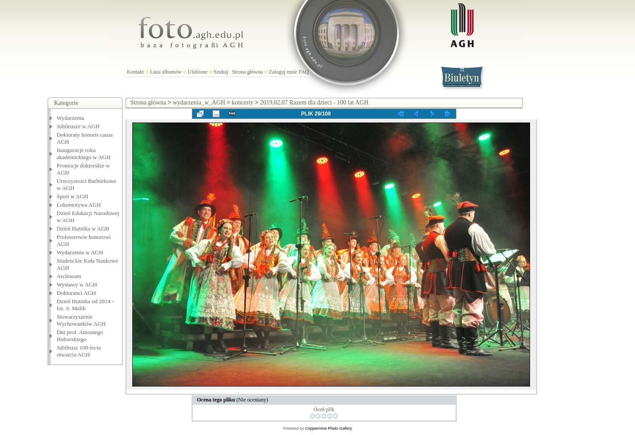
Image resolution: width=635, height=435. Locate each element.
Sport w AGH (73, 196)
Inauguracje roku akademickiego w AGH (84, 153)
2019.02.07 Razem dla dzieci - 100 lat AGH (314, 102)
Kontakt (135, 72)
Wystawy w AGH (77, 284)
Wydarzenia (70, 118)
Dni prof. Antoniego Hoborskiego (80, 335)
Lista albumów (166, 72)
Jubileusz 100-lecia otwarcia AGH (79, 351)
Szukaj (221, 72)
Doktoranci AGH (76, 293)
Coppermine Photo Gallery (328, 428)
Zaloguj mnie (283, 72)
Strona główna (247, 72)
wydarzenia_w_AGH (199, 102)
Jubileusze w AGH (78, 126)
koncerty (243, 102)
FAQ (304, 72)
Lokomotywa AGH (79, 204)
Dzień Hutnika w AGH (83, 228)
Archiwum (69, 276)
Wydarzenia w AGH (80, 252)
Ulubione (198, 72)
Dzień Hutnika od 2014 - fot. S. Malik (85, 305)
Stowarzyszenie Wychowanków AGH (81, 320)
